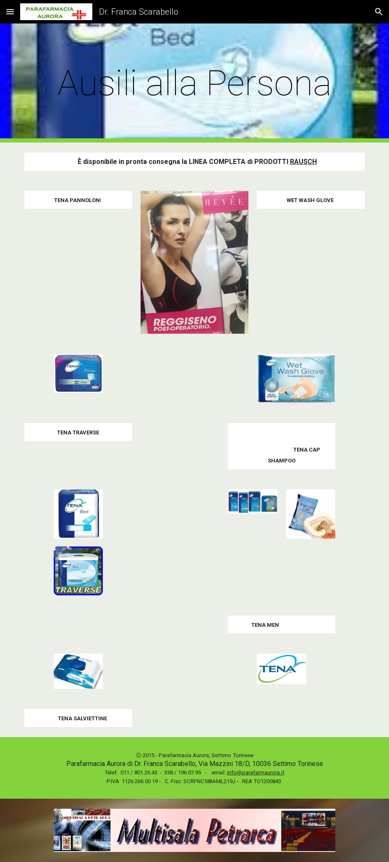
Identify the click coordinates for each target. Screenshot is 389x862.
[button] (10, 11)
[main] (194, 83)
